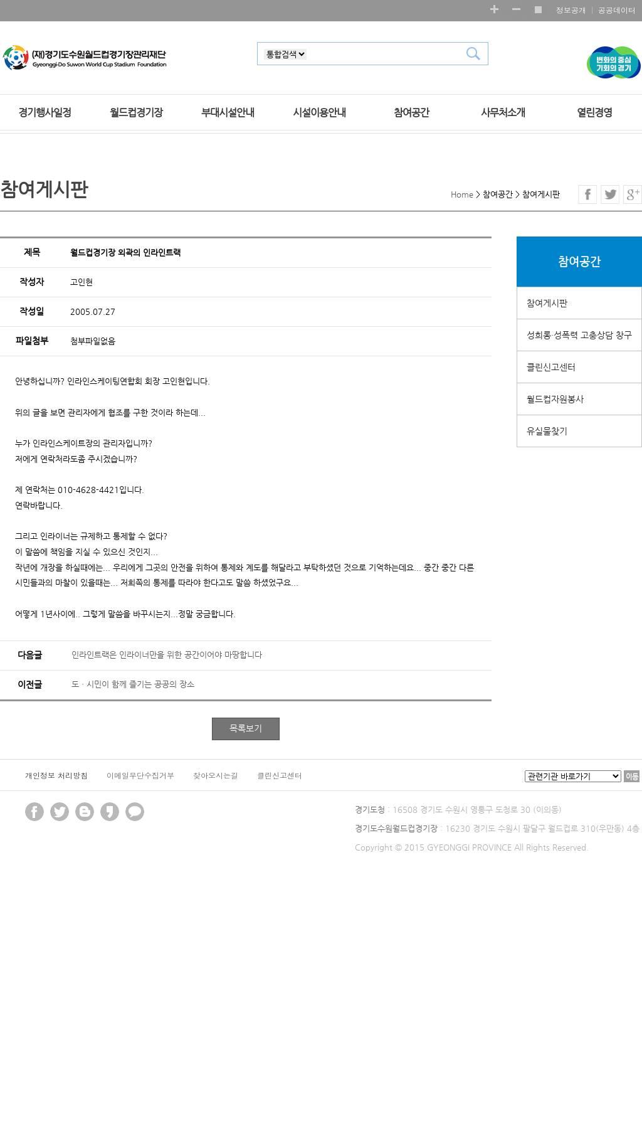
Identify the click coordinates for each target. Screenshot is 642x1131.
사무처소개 (503, 113)
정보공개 (571, 9)
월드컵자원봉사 (555, 399)
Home (462, 194)
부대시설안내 (227, 113)
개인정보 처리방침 (56, 775)
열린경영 (594, 113)
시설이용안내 (319, 113)
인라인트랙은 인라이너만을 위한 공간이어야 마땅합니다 (166, 654)
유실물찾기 (547, 431)
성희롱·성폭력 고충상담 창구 (579, 335)
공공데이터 (617, 9)
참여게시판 (547, 303)
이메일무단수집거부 (140, 775)
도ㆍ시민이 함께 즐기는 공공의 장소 (132, 684)
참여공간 (411, 113)
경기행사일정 (44, 113)
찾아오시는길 (215, 775)
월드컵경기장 (136, 113)
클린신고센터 (551, 367)
